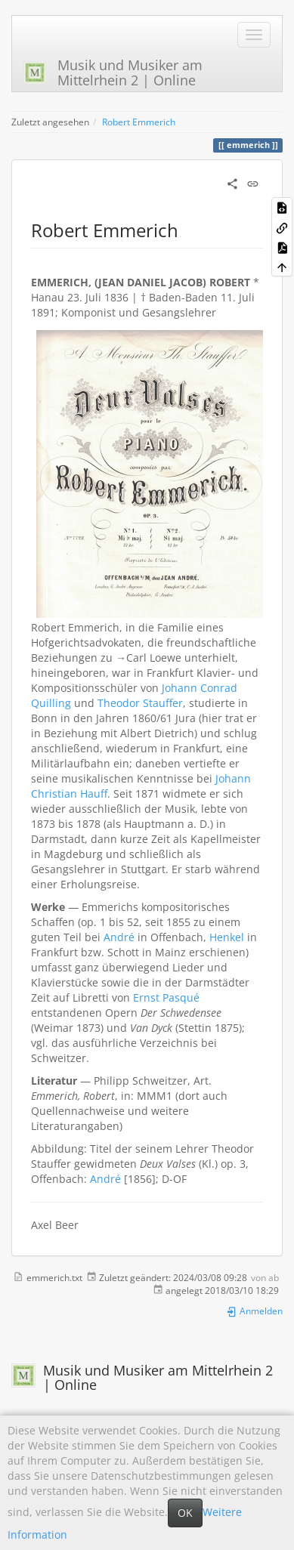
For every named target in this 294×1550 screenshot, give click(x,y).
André (119, 937)
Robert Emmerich (138, 122)
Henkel (226, 937)
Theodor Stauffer (140, 703)
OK (185, 1512)
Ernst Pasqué (166, 997)
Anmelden (254, 1311)
